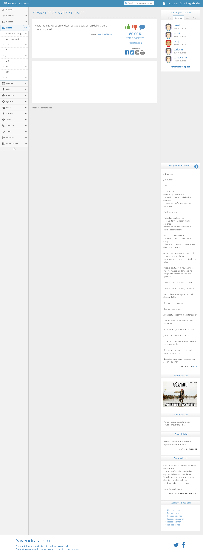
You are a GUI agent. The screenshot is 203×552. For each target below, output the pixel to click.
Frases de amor (174, 521)
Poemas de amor (174, 515)
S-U (16, 72)
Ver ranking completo (180, 66)
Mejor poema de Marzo (178, 165)
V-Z (16, 77)
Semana (178, 18)
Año (195, 18)
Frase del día (181, 434)
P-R (16, 66)
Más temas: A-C (16, 39)
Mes (187, 18)
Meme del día (181, 375)
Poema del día (181, 458)
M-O (16, 61)
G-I (16, 50)
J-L (16, 55)
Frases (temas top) (16, 33)
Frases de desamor (175, 519)
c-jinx (194, 366)
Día (169, 18)
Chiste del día (181, 414)
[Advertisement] (94, 82)
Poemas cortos (173, 513)
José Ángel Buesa (105, 34)
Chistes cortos (173, 510)
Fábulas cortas (173, 524)
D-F (16, 44)
